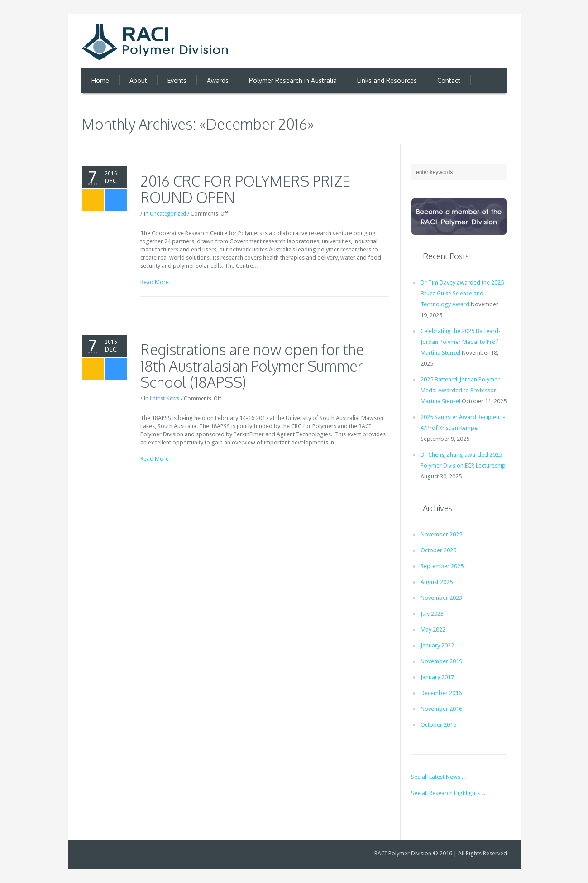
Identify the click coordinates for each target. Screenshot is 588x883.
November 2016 (441, 708)
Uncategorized (168, 214)
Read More (154, 282)
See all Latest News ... (438, 776)
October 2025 (438, 550)
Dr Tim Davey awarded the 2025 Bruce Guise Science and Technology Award (462, 293)
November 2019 (441, 661)
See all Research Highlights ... (448, 793)
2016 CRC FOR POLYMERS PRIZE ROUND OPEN (245, 189)
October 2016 (438, 724)
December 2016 (441, 693)
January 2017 (437, 677)
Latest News (164, 399)
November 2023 (441, 597)
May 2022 (433, 629)
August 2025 (437, 582)
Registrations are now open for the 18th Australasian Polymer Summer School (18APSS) (252, 365)
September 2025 (442, 566)
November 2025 (441, 534)
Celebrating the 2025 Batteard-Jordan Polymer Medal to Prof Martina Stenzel (461, 342)
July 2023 (432, 613)
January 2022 (437, 645)
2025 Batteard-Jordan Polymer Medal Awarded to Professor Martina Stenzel (460, 390)
